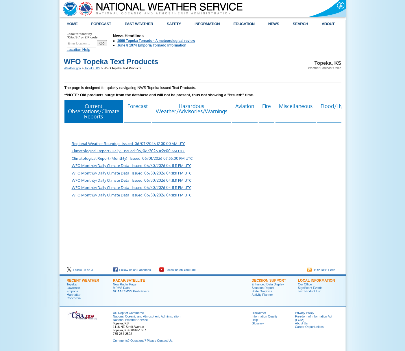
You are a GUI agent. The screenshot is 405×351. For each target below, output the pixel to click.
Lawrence (73, 287)
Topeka (72, 284)
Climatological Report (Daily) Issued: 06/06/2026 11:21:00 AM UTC (128, 150)
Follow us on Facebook (132, 270)
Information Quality (265, 316)
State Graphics (262, 291)
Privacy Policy (304, 313)
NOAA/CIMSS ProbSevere (131, 291)
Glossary (258, 323)
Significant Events (310, 287)
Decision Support (269, 280)
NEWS (273, 24)
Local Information (316, 280)
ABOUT (328, 24)
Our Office (305, 284)
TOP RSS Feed (321, 270)
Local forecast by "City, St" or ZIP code (82, 35)
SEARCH (300, 24)
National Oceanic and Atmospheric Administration (146, 316)
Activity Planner (262, 294)
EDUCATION (243, 24)
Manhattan (74, 294)
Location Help (78, 49)
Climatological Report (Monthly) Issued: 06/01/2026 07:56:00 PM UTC (132, 158)
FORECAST (101, 24)
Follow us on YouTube (177, 270)
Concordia (74, 298)
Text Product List (309, 291)
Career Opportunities (309, 326)
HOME (72, 24)
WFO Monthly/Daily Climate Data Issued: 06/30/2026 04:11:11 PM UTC (131, 165)
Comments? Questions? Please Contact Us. (143, 340)
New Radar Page (124, 284)
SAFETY (174, 24)
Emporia (72, 291)
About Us (301, 323)
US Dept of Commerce (128, 313)
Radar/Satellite (129, 280)
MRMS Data (121, 287)
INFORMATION (207, 24)
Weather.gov (72, 68)
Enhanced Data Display (268, 284)
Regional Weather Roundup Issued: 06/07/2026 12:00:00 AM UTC (128, 143)
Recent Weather (83, 280)
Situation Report (263, 287)
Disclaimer (259, 313)
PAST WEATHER (139, 24)
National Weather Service (130, 320)
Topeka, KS (92, 68)
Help (255, 320)
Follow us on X (80, 270)
